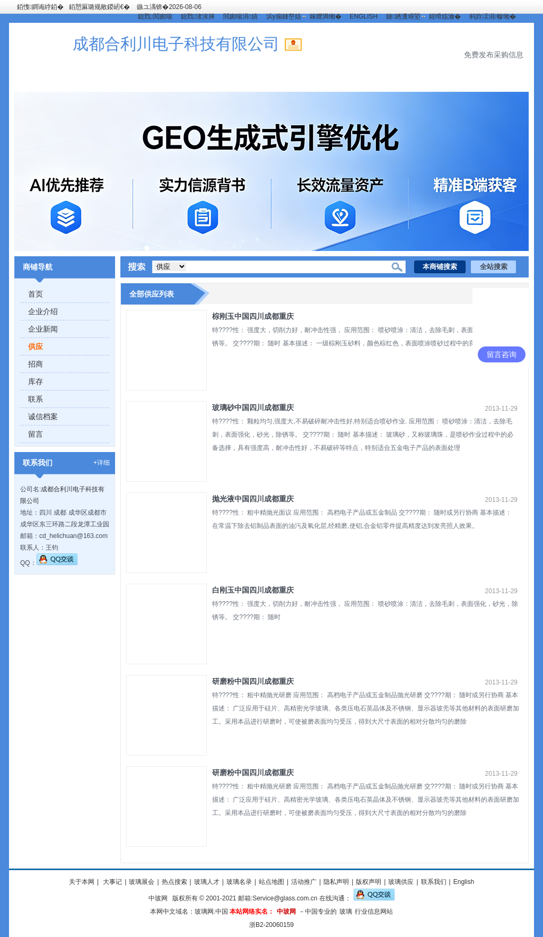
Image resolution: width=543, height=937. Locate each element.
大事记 (111, 882)
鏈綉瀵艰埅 (403, 16)
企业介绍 (43, 311)
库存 (35, 381)
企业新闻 (43, 329)
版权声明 (368, 882)
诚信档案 (43, 416)
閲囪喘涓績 (240, 16)
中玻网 (158, 898)
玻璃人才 (207, 882)
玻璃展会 (141, 882)
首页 (35, 294)
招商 (35, 364)
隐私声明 (336, 882)
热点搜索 (174, 882)
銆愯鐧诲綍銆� (40, 7)
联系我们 (433, 882)
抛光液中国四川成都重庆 (253, 498)
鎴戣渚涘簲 (198, 16)
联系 (35, 399)
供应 (35, 346)
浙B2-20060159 (271, 925)
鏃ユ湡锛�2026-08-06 (169, 7)
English (463, 882)
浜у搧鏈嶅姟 (283, 16)
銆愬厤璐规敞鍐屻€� (99, 7)
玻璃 (345, 911)
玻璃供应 (401, 882)
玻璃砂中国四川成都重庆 (253, 407)
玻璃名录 (239, 882)
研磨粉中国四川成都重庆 (253, 681)
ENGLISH (364, 16)
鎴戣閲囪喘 (155, 16)
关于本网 (81, 882)
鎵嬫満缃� (325, 16)
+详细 (101, 462)
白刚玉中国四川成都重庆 (253, 590)
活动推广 (304, 882)
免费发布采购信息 (493, 54)
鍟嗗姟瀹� (445, 16)
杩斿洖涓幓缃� (492, 16)
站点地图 (271, 882)
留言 (35, 434)
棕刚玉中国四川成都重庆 (253, 316)
